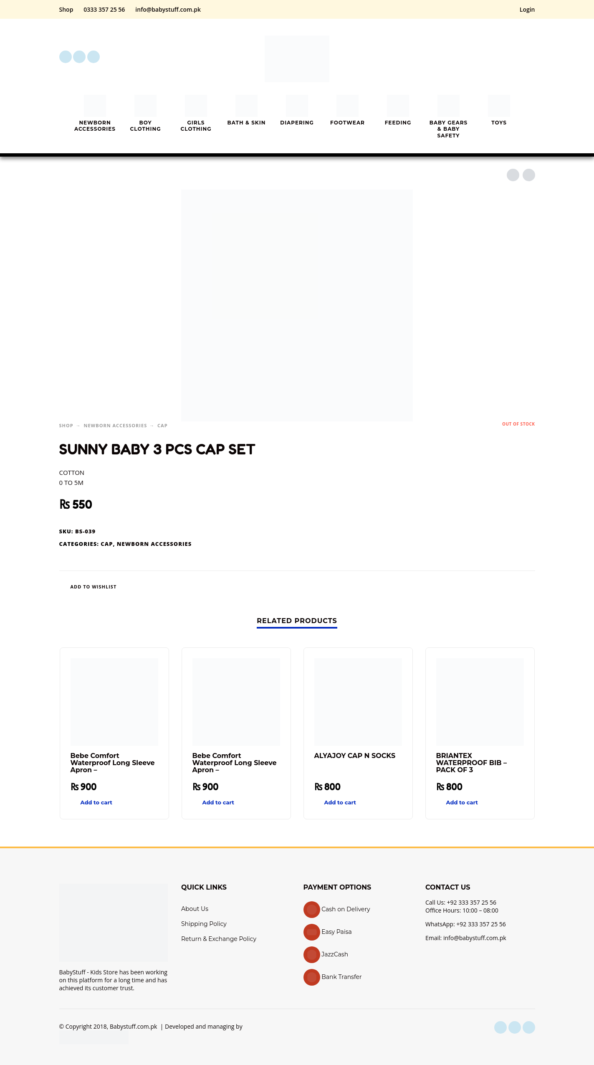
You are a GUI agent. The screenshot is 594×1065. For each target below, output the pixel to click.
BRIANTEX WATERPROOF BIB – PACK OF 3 (471, 763)
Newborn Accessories (115, 425)
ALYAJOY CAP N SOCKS (355, 756)
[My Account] (506, 57)
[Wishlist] (270, 586)
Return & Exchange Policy (218, 939)
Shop (66, 9)
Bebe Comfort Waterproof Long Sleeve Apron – (113, 763)
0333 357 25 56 (104, 9)
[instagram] (79, 57)
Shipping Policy (204, 924)
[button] (482, 57)
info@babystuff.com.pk (168, 9)
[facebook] (65, 57)
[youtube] (93, 57)
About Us (194, 909)
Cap (162, 425)
